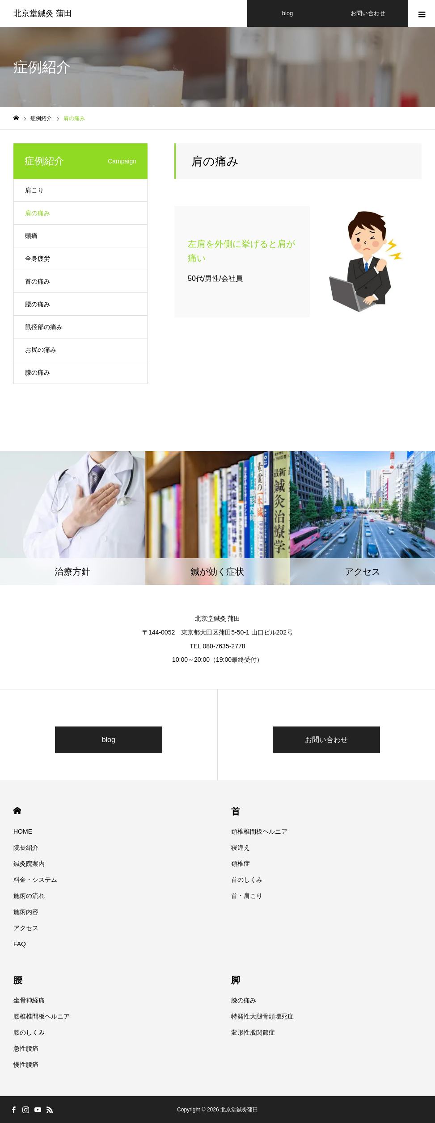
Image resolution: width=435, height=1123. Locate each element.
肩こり (34, 190)
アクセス (25, 927)
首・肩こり (246, 895)
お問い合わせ (326, 739)
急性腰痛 (25, 1048)
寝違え (240, 847)
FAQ (19, 944)
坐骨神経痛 (29, 1000)
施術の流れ (29, 895)
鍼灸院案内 (29, 863)
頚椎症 (240, 863)
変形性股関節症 (253, 1032)
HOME (17, 810)
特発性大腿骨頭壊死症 (262, 1016)
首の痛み (37, 281)
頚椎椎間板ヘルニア (259, 831)
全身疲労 (37, 258)
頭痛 (31, 235)
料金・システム (35, 879)
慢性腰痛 (25, 1064)
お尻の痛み (40, 349)
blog (108, 739)
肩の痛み (37, 213)
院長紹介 (25, 847)
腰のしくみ (29, 1032)
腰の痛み (37, 304)
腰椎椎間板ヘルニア (41, 1016)
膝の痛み (37, 372)
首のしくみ (246, 879)
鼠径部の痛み (44, 326)
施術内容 (25, 911)
